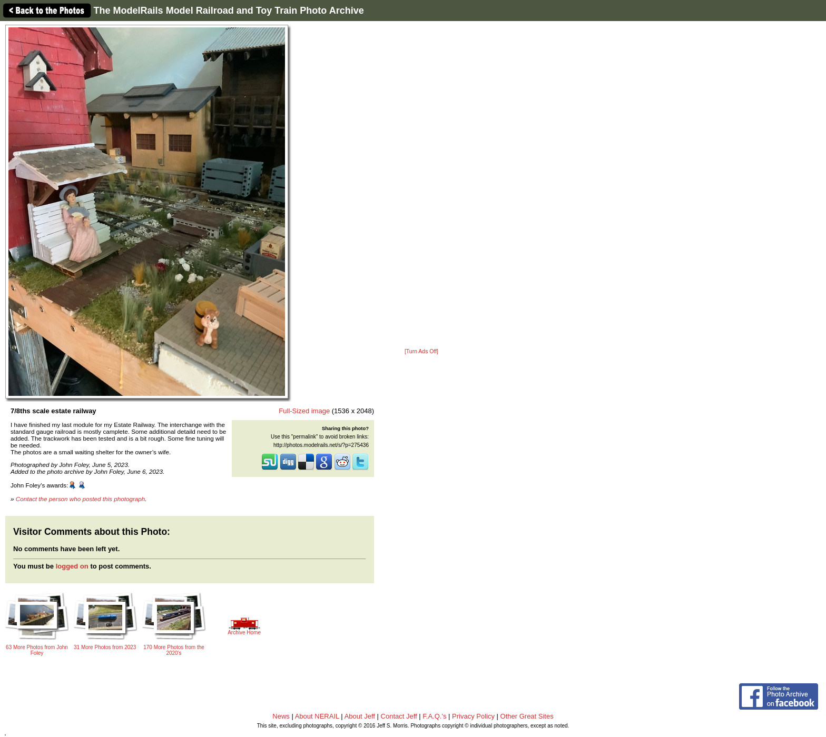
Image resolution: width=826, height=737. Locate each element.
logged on (72, 566)
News (281, 716)
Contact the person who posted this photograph (80, 498)
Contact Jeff (399, 716)
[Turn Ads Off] (421, 351)
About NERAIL (317, 716)
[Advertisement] (421, 185)
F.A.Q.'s (434, 716)
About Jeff (360, 716)
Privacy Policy (473, 716)
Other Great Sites (527, 716)
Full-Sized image (304, 411)
